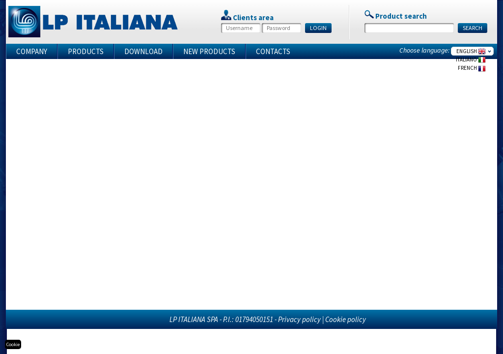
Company (31, 51)
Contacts (273, 51)
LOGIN (318, 27)
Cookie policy (345, 319)
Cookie (13, 344)
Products (86, 51)
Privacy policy (299, 319)
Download (143, 51)
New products (209, 51)
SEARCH (472, 27)
